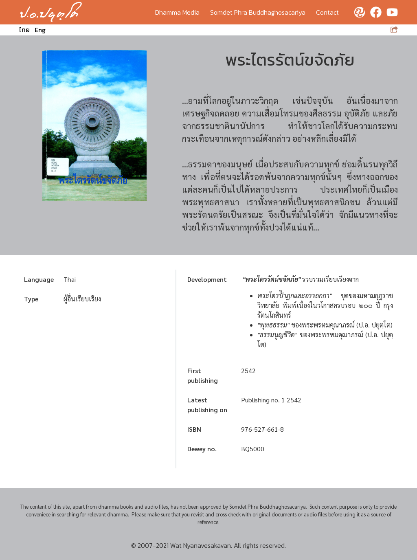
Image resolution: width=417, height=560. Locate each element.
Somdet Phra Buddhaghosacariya (257, 12)
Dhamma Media (177, 12)
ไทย (24, 30)
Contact (327, 12)
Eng (40, 30)
